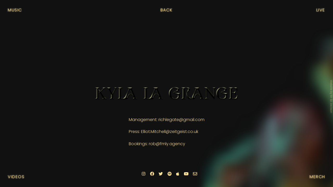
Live (320, 10)
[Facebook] (152, 174)
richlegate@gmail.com (181, 120)
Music (15, 10)
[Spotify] (169, 174)
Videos (16, 177)
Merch (317, 177)
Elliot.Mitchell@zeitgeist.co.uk (169, 132)
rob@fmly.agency (167, 144)
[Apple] (177, 174)
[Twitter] (161, 174)
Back (166, 10)
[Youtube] (186, 174)
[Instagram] (143, 174)
